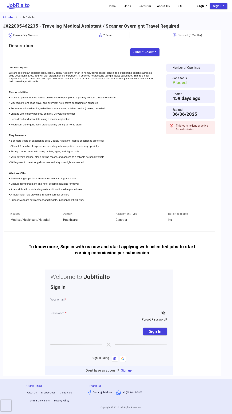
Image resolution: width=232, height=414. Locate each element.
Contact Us (66, 392)
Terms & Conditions (39, 400)
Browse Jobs (48, 392)
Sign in (202, 6)
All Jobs (8, 17)
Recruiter (145, 6)
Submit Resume (144, 52)
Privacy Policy (61, 400)
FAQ (181, 6)
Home (112, 6)
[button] (123, 359)
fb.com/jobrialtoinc (103, 392)
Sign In (155, 331)
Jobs (128, 6)
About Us (163, 6)
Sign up (218, 6)
